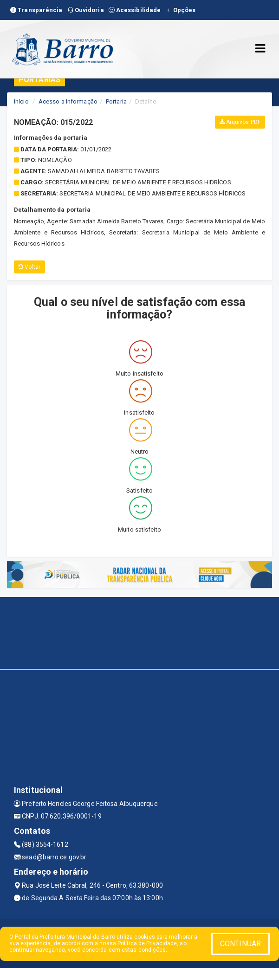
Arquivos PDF (240, 122)
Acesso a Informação (68, 101)
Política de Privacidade (147, 943)
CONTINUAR (240, 943)
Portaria (116, 101)
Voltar (29, 267)
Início (21, 101)
